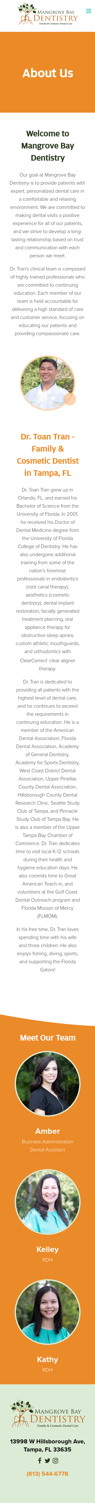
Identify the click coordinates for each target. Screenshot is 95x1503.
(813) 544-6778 (47, 1473)
